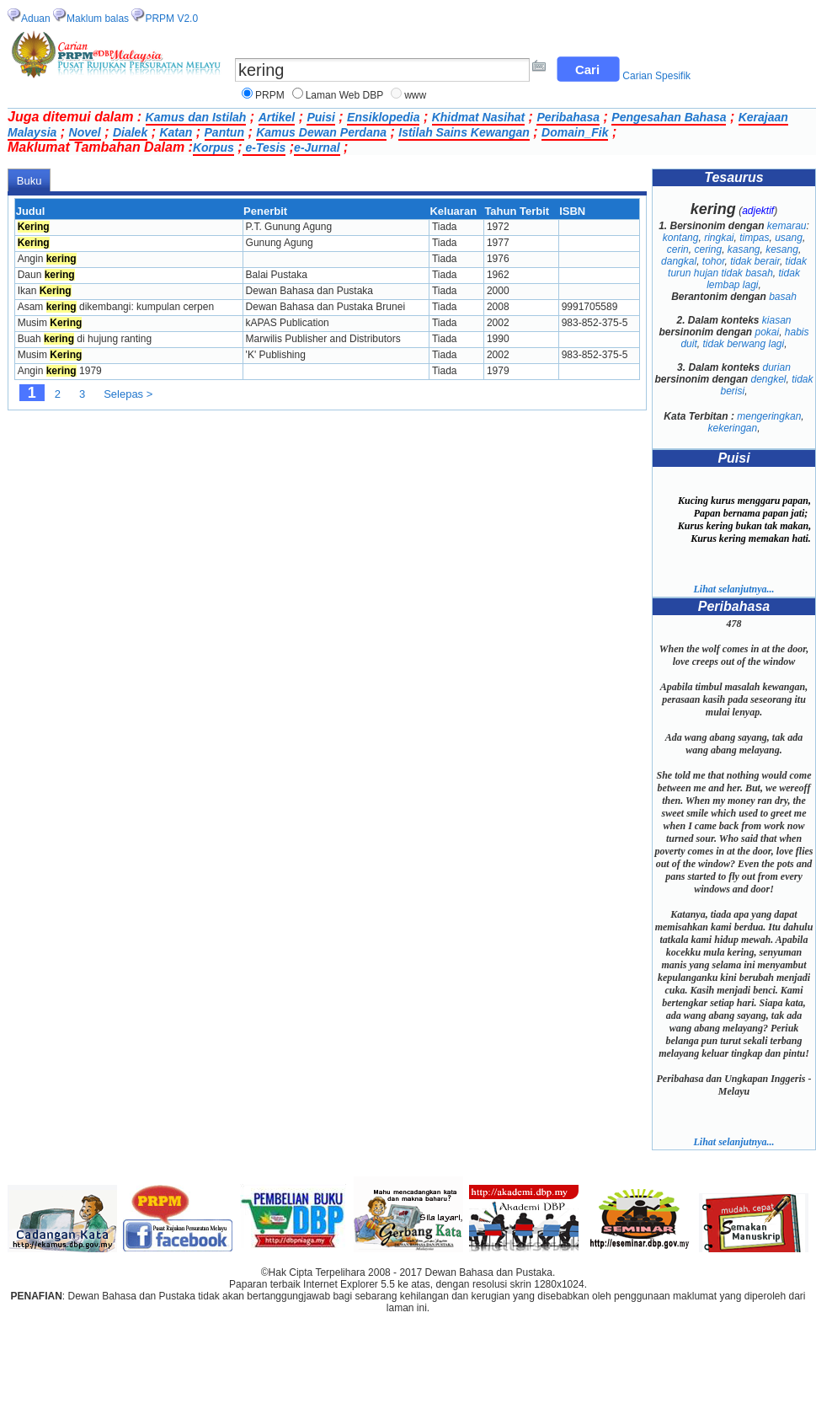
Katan (175, 132)
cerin (678, 249)
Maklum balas (98, 18)
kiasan (777, 320)
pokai (767, 332)
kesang (781, 249)
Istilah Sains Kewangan (464, 132)
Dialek (130, 132)
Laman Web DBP (345, 95)
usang (789, 238)
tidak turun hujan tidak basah (737, 267)
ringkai (718, 238)
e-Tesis (264, 147)
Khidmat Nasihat (478, 117)
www (415, 95)
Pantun (224, 132)
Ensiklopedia (383, 117)
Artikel (277, 117)
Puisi (320, 117)
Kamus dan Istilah (196, 117)
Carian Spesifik (656, 76)
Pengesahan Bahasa (668, 117)
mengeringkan (769, 416)
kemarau (787, 226)
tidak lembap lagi (753, 279)
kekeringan (732, 428)
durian (777, 367)
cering (708, 249)
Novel (85, 132)
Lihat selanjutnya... (733, 589)
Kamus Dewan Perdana (321, 132)
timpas (754, 238)
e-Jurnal (316, 147)
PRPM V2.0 (171, 18)
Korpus (213, 147)
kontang (681, 238)
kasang (744, 249)
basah (783, 297)
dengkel (768, 379)
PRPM (270, 95)
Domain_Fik (574, 132)
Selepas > (128, 394)
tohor (713, 261)
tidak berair (755, 261)
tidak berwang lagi (743, 344)
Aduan (36, 18)
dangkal (678, 261)
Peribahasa (568, 117)
